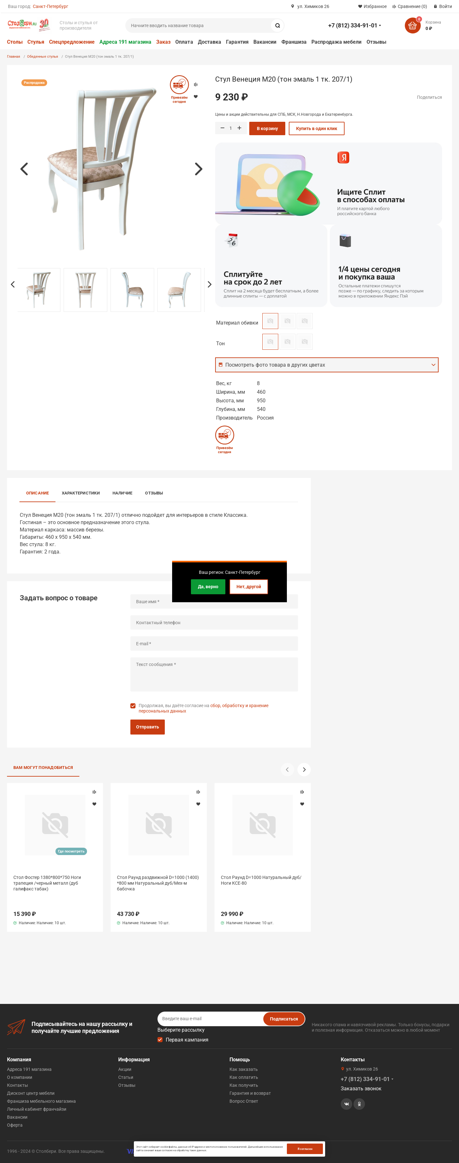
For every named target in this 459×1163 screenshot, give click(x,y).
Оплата (184, 42)
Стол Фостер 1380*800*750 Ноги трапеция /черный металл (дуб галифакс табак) (47, 883)
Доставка (210, 42)
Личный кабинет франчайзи (36, 1109)
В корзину (267, 128)
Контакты (17, 1085)
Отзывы (376, 42)
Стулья (35, 42)
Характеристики (81, 493)
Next (198, 169)
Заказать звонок (361, 1089)
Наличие (123, 493)
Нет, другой (249, 586)
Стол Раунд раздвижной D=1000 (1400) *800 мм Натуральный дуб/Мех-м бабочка (158, 883)
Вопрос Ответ (243, 1101)
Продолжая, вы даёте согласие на (203, 708)
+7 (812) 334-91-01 (352, 25)
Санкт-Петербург (50, 6)
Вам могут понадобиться (43, 767)
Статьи (125, 1077)
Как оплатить (243, 1077)
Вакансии (265, 42)
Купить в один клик (316, 128)
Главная (13, 57)
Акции (124, 1069)
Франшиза (294, 42)
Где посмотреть (71, 851)
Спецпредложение (72, 42)
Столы (15, 42)
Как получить (243, 1085)
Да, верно (208, 586)
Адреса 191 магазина (125, 42)
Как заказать (243, 1069)
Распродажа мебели (336, 42)
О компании (19, 1077)
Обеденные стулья (42, 57)
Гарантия (237, 42)
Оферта (15, 1125)
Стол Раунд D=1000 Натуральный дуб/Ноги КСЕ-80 (261, 880)
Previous (24, 169)
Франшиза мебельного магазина (41, 1101)
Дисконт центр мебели (31, 1093)
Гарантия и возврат (250, 1093)
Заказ (163, 42)
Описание (37, 493)
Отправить (147, 726)
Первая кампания (187, 1040)
